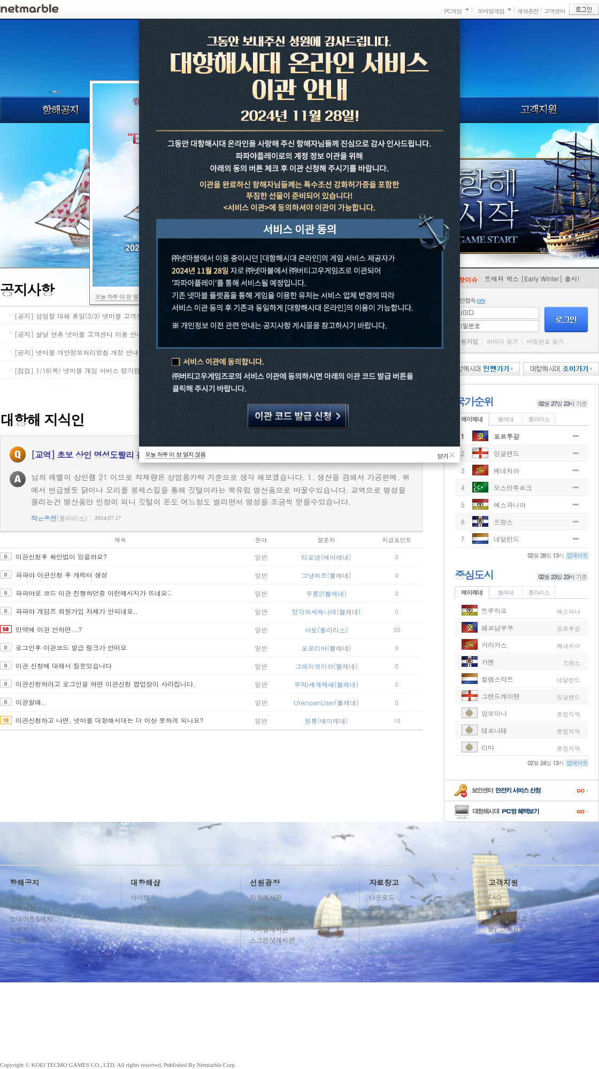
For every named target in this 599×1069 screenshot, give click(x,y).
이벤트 (19, 929)
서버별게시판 (269, 929)
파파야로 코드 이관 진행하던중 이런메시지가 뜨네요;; (94, 592)
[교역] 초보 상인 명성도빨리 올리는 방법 (105, 455)
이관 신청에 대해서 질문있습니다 (64, 665)
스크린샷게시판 (272, 939)
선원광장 (265, 882)
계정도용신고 (507, 918)
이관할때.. (31, 701)
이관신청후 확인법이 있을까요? (61, 556)
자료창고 (384, 882)
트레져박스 (146, 907)
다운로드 (382, 897)
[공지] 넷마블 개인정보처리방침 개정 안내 (76, 352)
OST (375, 907)
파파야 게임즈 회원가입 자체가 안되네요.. (77, 611)
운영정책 (501, 939)
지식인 (259, 907)
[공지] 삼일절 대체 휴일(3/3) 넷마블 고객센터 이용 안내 (96, 315)
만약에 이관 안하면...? (49, 629)
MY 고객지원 (506, 929)
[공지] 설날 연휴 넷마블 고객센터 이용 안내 (78, 334)
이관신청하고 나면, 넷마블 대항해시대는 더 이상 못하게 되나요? (110, 720)
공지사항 (22, 907)
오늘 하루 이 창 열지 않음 (125, 297)
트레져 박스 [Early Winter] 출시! (532, 278)
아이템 (140, 897)
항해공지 (59, 109)
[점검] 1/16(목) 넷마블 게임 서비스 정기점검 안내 (88, 370)
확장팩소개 (26, 939)
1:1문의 (499, 907)
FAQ (494, 897)
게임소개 (22, 897)
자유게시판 (266, 897)
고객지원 (539, 109)
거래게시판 (266, 918)
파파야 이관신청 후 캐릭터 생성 (61, 574)
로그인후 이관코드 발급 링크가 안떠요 (71, 647)
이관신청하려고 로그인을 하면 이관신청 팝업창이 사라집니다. (106, 683)
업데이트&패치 (31, 918)
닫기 (442, 454)
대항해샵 (145, 882)
